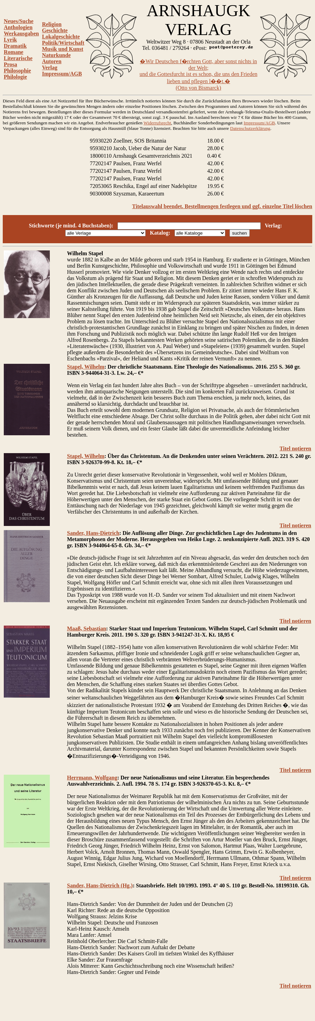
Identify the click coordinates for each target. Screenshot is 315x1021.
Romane (13, 52)
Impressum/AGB (62, 74)
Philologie (15, 77)
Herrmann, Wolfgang (92, 778)
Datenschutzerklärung (250, 128)
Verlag (49, 67)
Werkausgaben (21, 33)
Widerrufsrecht (157, 122)
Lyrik (10, 40)
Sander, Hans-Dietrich (93, 533)
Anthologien (18, 27)
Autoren (51, 61)
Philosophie (17, 71)
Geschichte (55, 30)
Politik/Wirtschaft (63, 43)
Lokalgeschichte (61, 37)
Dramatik (15, 46)
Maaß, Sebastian (86, 628)
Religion (51, 24)
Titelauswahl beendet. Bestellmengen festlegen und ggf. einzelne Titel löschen (222, 206)
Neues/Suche (18, 21)
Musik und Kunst (62, 49)
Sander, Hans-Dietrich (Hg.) (100, 885)
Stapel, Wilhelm (85, 367)
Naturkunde (56, 55)
